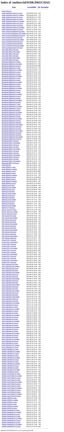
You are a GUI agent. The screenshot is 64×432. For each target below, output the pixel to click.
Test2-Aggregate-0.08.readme (10, 297)
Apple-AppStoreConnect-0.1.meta (12, 13)
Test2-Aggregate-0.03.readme (10, 272)
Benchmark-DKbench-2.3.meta (11, 80)
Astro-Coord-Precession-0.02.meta (12, 37)
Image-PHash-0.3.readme (9, 181)
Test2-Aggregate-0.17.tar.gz (10, 347)
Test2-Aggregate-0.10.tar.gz (10, 305)
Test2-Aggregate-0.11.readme (10, 309)
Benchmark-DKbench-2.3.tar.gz (11, 84)
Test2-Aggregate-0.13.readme (10, 321)
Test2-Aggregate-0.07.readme (10, 290)
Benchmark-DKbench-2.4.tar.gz (11, 90)
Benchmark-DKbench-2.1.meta (11, 68)
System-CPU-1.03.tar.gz (9, 262)
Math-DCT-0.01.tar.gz (8, 189)
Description (44, 7)
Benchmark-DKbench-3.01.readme (12, 130)
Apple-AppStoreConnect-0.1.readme (13, 15)
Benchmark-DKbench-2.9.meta (11, 116)
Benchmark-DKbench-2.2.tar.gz (11, 78)
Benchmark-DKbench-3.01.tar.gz (11, 133)
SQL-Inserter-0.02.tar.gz (9, 226)
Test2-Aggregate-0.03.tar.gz (10, 274)
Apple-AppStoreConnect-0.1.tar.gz (12, 17)
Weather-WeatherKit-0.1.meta (11, 410)
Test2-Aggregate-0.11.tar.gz (10, 311)
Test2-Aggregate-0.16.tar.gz (10, 341)
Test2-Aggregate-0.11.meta (10, 307)
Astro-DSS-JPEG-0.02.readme (11, 51)
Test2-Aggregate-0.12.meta (10, 313)
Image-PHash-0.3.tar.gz (9, 183)
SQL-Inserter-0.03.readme (9, 230)
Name (14, 7)
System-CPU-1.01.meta (9, 246)
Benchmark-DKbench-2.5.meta (11, 92)
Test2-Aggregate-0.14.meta (10, 325)
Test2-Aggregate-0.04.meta (10, 276)
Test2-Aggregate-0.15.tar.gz (10, 335)
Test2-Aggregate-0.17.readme (10, 345)
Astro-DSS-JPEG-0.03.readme (11, 58)
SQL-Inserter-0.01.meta (9, 216)
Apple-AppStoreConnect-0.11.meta (12, 19)
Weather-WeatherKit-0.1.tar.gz (11, 414)
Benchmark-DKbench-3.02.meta (11, 135)
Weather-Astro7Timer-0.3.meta (11, 386)
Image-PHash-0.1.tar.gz (9, 171)
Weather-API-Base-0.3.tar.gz (10, 365)
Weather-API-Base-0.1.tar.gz (10, 353)
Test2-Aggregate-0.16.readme (10, 339)
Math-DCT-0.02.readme (9, 193)
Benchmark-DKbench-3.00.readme (12, 124)
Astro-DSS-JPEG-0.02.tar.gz (10, 54)
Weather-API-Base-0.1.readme (11, 351)
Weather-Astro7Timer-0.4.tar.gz (11, 396)
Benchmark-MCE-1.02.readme (11, 155)
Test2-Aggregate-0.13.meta (10, 319)
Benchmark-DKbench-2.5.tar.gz (11, 96)
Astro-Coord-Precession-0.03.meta (12, 43)
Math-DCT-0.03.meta (8, 197)
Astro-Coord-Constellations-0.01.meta (13, 31)
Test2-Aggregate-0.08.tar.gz (10, 299)
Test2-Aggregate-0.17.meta (10, 343)
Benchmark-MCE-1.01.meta (10, 147)
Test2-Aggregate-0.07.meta (10, 288)
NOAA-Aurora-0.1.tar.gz (9, 214)
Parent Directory (7, 11)
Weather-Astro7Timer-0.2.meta (11, 380)
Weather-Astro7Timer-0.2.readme (12, 382)
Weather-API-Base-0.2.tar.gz (10, 359)
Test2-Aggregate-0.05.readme (10, 284)
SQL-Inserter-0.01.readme (9, 218)
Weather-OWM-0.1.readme (10, 400)
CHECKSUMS (6, 165)
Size (39, 7)
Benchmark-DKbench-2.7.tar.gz (11, 108)
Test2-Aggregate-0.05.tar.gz (10, 286)
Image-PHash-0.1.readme (9, 169)
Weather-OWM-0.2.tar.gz (9, 408)
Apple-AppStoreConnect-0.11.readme (13, 21)
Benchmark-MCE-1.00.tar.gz (10, 145)
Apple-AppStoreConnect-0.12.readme (13, 27)
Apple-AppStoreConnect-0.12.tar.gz (12, 29)
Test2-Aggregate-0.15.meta (10, 331)
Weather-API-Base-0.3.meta (10, 361)
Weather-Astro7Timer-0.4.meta (11, 392)
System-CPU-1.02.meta (9, 252)
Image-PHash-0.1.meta (8, 167)
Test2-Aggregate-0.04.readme (10, 278)
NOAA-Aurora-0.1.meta (9, 209)
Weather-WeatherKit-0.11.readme (12, 418)
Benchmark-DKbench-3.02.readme (12, 137)
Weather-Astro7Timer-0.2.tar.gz (11, 384)
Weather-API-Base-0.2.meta (10, 355)
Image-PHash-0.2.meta (8, 173)
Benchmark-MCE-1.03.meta (10, 159)
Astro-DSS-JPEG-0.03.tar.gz (10, 60)
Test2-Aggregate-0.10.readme (10, 303)
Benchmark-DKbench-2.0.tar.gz (11, 66)
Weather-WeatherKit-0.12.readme (12, 424)
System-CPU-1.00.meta (9, 240)
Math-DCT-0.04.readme (9, 205)
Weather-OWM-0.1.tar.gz (9, 402)
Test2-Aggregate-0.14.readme (10, 327)
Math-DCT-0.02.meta (8, 191)
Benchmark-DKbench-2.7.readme (12, 106)
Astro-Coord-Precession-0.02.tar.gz (12, 41)
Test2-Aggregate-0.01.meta (10, 264)
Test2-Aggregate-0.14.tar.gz (10, 329)
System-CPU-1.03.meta (9, 258)
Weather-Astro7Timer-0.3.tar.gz (11, 390)
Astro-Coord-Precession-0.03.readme (13, 45)
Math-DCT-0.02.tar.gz (8, 195)
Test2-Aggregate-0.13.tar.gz (10, 323)
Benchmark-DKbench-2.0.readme (12, 64)
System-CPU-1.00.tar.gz (9, 244)
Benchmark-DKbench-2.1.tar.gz (11, 72)
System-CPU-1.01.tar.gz (9, 250)
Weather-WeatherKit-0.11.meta (11, 416)
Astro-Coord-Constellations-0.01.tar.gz (13, 35)
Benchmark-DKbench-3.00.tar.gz (11, 126)
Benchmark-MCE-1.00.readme (11, 143)
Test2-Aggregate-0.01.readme (10, 266)
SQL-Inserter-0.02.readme (9, 224)
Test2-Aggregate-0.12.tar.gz (10, 317)
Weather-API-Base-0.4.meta (10, 367)
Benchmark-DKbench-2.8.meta (11, 110)
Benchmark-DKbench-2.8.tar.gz (11, 114)
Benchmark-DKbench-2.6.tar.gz (11, 102)
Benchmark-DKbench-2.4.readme (12, 88)
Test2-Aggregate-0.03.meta (10, 270)
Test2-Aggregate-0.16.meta (10, 337)
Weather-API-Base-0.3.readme (11, 363)
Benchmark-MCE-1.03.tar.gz (10, 163)
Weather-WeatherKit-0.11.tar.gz (11, 420)
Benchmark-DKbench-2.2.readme (12, 76)
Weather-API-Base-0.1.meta (10, 349)
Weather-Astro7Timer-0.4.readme (12, 394)
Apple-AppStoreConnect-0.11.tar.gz (12, 23)
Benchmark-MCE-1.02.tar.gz (10, 157)
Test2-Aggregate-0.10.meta (10, 301)
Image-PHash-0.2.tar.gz (9, 177)
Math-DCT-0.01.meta (8, 185)
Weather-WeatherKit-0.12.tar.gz (11, 426)
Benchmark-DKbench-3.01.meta (11, 128)
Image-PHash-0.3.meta (8, 179)
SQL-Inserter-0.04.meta (9, 234)
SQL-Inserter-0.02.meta (9, 222)
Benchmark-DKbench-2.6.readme (12, 100)
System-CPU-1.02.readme (9, 254)
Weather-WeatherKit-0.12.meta (11, 422)
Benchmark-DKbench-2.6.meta (11, 98)
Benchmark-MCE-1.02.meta (10, 153)
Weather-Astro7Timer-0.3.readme (12, 388)
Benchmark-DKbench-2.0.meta (11, 62)
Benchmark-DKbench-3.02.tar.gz (11, 139)
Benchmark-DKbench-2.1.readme (12, 70)
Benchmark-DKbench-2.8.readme (12, 112)
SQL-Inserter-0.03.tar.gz (9, 232)
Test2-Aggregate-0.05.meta (10, 282)
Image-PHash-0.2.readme (9, 175)
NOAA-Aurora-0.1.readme (10, 212)
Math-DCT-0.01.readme (9, 187)
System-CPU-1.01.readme (9, 248)
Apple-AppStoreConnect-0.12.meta (12, 25)
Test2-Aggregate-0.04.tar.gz (10, 280)
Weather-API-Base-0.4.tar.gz (10, 372)
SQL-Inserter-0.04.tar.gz (9, 238)
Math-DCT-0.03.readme (9, 199)
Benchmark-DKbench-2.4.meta (11, 86)
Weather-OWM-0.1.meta (9, 398)
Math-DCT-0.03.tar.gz (8, 201)
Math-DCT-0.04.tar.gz (8, 207)
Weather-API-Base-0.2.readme (11, 357)
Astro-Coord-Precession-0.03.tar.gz (12, 47)
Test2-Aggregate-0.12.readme (10, 315)
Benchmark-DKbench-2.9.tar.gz (11, 120)
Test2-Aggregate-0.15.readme (10, 333)
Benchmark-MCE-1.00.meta (10, 141)
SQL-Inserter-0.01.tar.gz (9, 220)
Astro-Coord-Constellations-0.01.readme (14, 33)
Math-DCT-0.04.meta (8, 203)
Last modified (31, 7)
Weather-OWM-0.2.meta (9, 404)
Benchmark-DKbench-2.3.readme (12, 82)
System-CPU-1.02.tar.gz (9, 256)
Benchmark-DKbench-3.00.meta (11, 122)
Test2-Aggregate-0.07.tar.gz (10, 293)
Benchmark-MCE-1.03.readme (11, 161)
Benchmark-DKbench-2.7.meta (11, 104)
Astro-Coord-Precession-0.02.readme (13, 39)
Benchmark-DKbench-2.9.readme (12, 118)
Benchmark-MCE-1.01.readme (11, 149)
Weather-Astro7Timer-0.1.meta (11, 374)
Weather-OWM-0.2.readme (10, 406)
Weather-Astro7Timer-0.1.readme (12, 376)
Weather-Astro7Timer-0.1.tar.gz (11, 378)
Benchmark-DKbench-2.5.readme (12, 94)
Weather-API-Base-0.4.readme (11, 369)
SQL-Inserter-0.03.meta (9, 228)
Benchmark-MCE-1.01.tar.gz (10, 151)
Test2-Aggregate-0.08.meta (10, 295)
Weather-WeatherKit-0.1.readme (11, 412)
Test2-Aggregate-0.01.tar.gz (10, 268)
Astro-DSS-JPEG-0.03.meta (10, 56)
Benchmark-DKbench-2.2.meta (11, 74)
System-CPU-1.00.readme (9, 242)
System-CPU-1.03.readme (9, 260)
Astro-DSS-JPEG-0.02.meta (10, 49)
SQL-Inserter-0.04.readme (9, 236)
